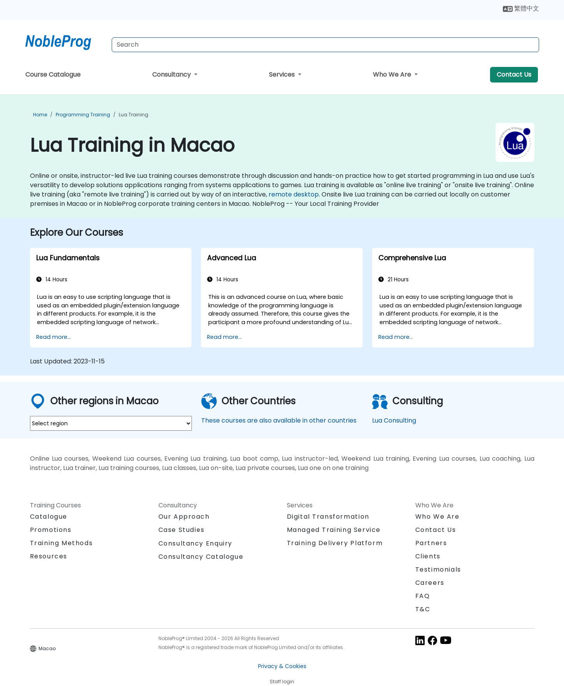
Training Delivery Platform (335, 543)
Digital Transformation (328, 516)
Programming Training (83, 114)
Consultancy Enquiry (195, 543)
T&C (422, 609)
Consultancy (172, 74)
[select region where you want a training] (111, 423)
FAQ (422, 595)
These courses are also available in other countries (279, 420)
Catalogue (48, 516)
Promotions (51, 529)
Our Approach (184, 516)
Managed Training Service (334, 529)
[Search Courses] (325, 44)
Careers (430, 582)
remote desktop (294, 194)
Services (282, 74)
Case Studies (181, 529)
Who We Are (393, 74)
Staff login (282, 681)
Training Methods (61, 543)
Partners (431, 543)
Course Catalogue (53, 74)
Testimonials (438, 569)
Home (40, 114)
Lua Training (133, 114)
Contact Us (514, 74)
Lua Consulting (394, 420)
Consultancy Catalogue (201, 556)
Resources (48, 556)
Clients (428, 556)
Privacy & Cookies (282, 666)
